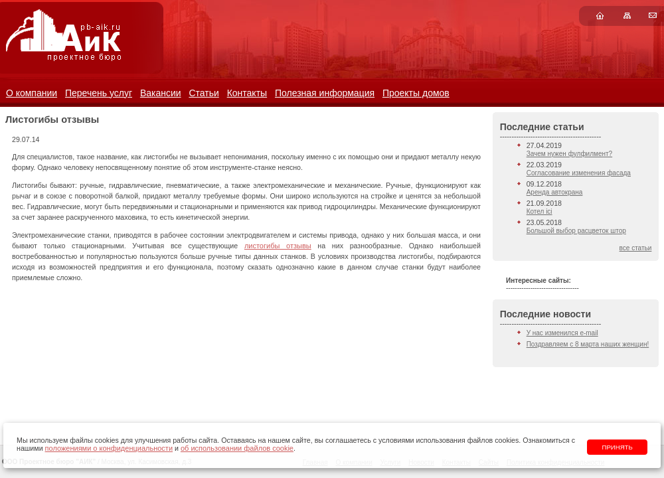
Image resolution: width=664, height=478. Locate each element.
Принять (617, 447)
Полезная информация (324, 93)
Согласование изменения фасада (579, 173)
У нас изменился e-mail (562, 333)
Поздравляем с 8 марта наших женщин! (588, 344)
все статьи (636, 248)
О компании (31, 93)
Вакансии (160, 93)
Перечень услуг (98, 93)
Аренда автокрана (555, 192)
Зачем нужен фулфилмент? (569, 153)
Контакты (247, 93)
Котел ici (539, 211)
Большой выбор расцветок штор (576, 230)
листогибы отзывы (277, 246)
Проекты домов (416, 93)
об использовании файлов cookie (237, 448)
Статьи (203, 93)
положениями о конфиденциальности (109, 448)
